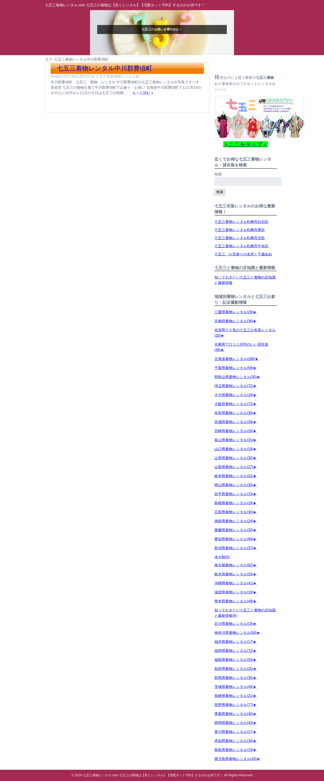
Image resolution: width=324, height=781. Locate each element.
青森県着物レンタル (233, 714)
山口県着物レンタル (233, 449)
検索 (219, 192)
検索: (218, 174)
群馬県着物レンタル (233, 678)
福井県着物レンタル (233, 642)
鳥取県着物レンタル (233, 750)
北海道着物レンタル (234, 359)
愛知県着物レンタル (233, 539)
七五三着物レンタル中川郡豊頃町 (104, 68)
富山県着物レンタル (233, 440)
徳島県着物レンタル (233, 521)
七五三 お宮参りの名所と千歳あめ (243, 254)
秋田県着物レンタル (233, 669)
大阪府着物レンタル (233, 404)
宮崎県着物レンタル (233, 431)
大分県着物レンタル (233, 395)
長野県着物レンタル (233, 705)
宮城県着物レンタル (233, 422)
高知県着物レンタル (233, 741)
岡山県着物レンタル (233, 485)
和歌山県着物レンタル (235, 377)
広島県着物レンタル (233, 512)
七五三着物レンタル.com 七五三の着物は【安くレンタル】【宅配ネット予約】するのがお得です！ (125, 5)
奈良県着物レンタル (233, 413)
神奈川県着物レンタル (235, 633)
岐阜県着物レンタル (233, 476)
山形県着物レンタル (233, 458)
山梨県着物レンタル (233, 467)
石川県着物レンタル (233, 624)
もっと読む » (142, 93)
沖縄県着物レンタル (233, 583)
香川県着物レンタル (233, 732)
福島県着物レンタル (233, 660)
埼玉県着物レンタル (233, 386)
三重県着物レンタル (233, 312)
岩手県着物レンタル (233, 494)
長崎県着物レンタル (233, 696)
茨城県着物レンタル (233, 687)
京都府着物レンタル (233, 321)
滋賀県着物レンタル (233, 592)
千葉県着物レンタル (233, 368)
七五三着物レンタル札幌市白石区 (241, 222)
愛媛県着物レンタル (233, 530)
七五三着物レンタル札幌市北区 (239, 238)
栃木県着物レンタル (233, 574)
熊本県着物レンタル (233, 601)
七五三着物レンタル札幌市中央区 (241, 246)
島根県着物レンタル (233, 503)
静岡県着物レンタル (233, 723)
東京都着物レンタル (233, 565)
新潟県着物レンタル (233, 548)
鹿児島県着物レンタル (235, 759)
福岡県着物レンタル (233, 651)
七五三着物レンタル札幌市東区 (239, 230)
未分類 (222, 557)
